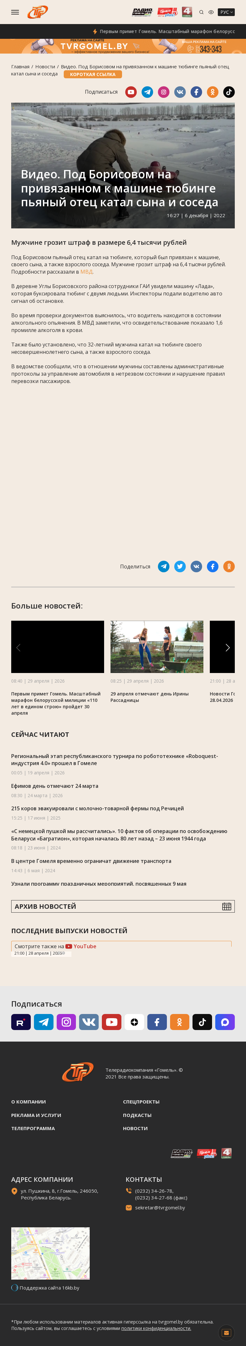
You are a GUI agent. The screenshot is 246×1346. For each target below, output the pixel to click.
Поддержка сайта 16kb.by (49, 1287)
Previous (59, 953)
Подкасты (137, 1115)
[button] (228, 648)
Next (63, 953)
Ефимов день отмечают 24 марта (54, 785)
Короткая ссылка (93, 74)
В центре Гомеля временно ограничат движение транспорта (91, 861)
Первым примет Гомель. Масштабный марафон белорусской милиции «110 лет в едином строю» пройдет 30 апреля (56, 703)
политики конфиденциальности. (156, 1328)
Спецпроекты (141, 1101)
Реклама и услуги (36, 1115)
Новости (45, 66)
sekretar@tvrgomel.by (160, 1207)
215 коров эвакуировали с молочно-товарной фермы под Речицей (97, 808)
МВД (86, 271)
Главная (20, 66)
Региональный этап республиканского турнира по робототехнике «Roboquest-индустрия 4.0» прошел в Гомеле (114, 760)
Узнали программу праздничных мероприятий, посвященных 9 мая (98, 883)
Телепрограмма (33, 1128)
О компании (28, 1101)
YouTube (80, 946)
